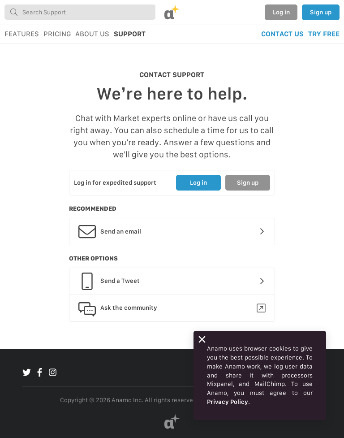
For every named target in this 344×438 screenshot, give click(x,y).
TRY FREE (324, 34)
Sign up (320, 12)
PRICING (57, 34)
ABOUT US (92, 34)
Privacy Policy (227, 401)
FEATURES (21, 34)
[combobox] (79, 12)
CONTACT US (282, 34)
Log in (281, 12)
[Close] (202, 339)
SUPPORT (130, 34)
